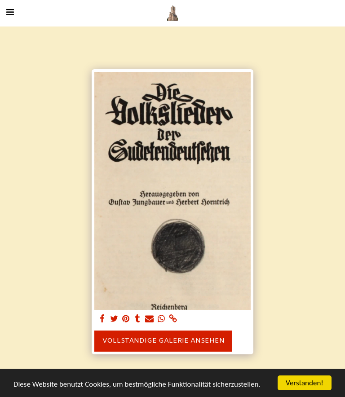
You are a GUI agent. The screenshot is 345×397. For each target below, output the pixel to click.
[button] (10, 13)
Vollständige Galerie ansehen (163, 340)
